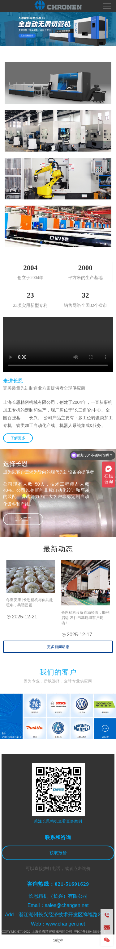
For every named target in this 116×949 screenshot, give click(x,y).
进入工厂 (23, 519)
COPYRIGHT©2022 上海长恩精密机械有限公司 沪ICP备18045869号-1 (53, 931)
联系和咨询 (58, 837)
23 (30, 295)
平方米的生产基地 (85, 277)
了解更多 (18, 438)
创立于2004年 (30, 277)
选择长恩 (15, 463)
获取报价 (58, 853)
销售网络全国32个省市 (85, 305)
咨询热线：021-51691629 (58, 884)
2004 (30, 268)
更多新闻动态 (58, 647)
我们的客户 (58, 672)
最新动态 (58, 549)
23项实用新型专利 (30, 305)
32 (85, 295)
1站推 (58, 940)
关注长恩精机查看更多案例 (58, 821)
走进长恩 (13, 380)
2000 (85, 268)
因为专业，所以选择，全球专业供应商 (58, 681)
